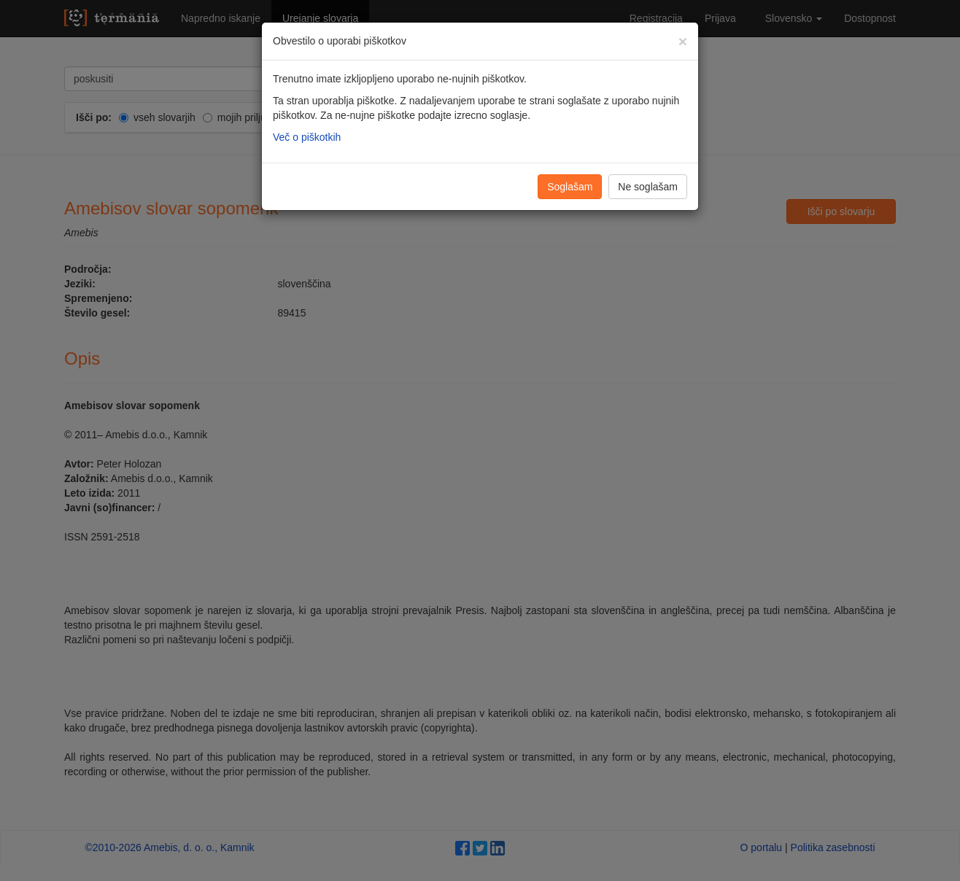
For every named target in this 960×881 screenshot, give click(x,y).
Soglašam (569, 187)
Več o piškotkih (307, 137)
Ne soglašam (648, 187)
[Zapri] (682, 41)
